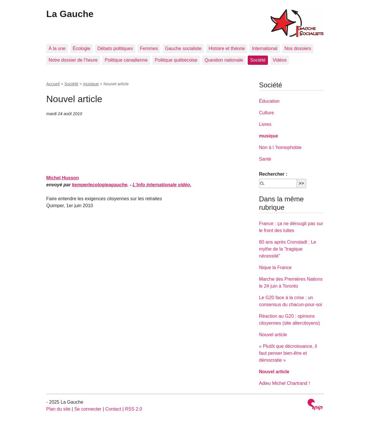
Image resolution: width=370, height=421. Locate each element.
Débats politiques (115, 48)
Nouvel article (273, 334)
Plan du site (58, 409)
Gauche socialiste (183, 48)
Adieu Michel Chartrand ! (284, 383)
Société (257, 60)
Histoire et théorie (227, 48)
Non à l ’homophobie (280, 147)
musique (91, 84)
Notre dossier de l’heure (73, 60)
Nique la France (275, 267)
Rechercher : (273, 174)
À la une (57, 48)
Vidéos (280, 60)
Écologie (81, 48)
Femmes (149, 48)
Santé (265, 159)
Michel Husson (62, 177)
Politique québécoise (176, 60)
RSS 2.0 (133, 409)
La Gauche (70, 14)
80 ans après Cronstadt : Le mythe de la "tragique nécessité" (287, 249)
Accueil (53, 84)
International (264, 48)
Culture (266, 112)
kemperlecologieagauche (99, 184)
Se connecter (87, 409)
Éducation (269, 101)
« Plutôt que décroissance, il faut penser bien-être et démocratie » (288, 353)
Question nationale (223, 60)
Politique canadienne (126, 60)
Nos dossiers (297, 48)
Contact (113, 409)
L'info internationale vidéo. (162, 184)
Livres (265, 124)
